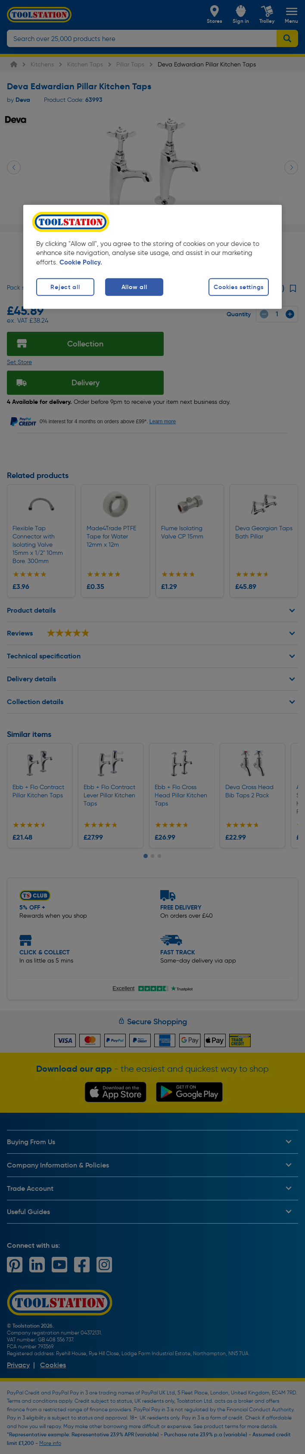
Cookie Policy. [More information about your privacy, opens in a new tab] (80, 262)
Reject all (65, 287)
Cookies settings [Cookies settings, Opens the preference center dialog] (239, 287)
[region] (152, 256)
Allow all (134, 287)
